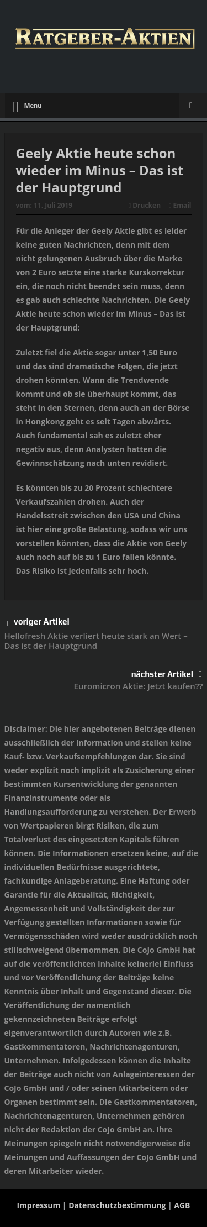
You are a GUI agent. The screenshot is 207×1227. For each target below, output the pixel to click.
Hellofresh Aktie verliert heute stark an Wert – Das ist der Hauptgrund (96, 640)
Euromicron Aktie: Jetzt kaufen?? (138, 685)
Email (180, 205)
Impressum (38, 1205)
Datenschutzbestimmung (117, 1205)
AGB (182, 1205)
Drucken (145, 205)
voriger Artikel (38, 624)
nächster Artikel (166, 674)
